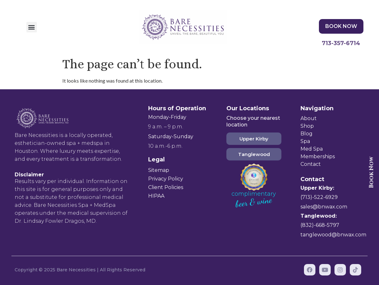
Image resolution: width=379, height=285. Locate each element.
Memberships (317, 156)
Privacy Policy (165, 179)
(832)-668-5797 (319, 225)
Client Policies (165, 187)
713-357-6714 (341, 43)
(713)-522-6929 (319, 197)
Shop (307, 126)
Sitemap (158, 170)
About (308, 118)
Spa (305, 141)
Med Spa (311, 149)
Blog (306, 134)
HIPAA (156, 196)
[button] (31, 27)
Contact (310, 164)
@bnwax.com (330, 207)
